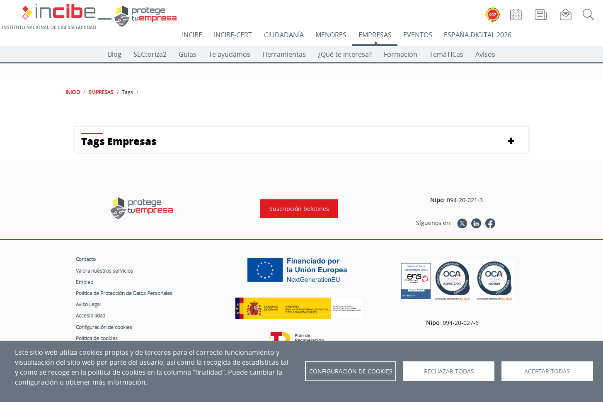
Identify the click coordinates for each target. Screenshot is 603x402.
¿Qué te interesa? (345, 54)
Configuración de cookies (104, 327)
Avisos (485, 54)
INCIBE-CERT (233, 34)
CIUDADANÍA (284, 34)
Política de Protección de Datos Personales (124, 293)
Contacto (86, 259)
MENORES (330, 34)
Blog (114, 54)
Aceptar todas (547, 371)
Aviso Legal (88, 304)
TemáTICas (446, 54)
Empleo (84, 281)
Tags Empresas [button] (119, 141)
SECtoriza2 (150, 54)
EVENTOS (417, 34)
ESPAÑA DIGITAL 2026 (477, 34)
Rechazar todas (449, 371)
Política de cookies (97, 338)
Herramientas (284, 54)
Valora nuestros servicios (104, 270)
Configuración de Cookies (350, 371)
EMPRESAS (375, 34)
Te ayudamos (229, 54)
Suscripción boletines (299, 209)
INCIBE (192, 34)
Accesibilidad (90, 315)
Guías (187, 54)
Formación (400, 54)
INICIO (72, 92)
